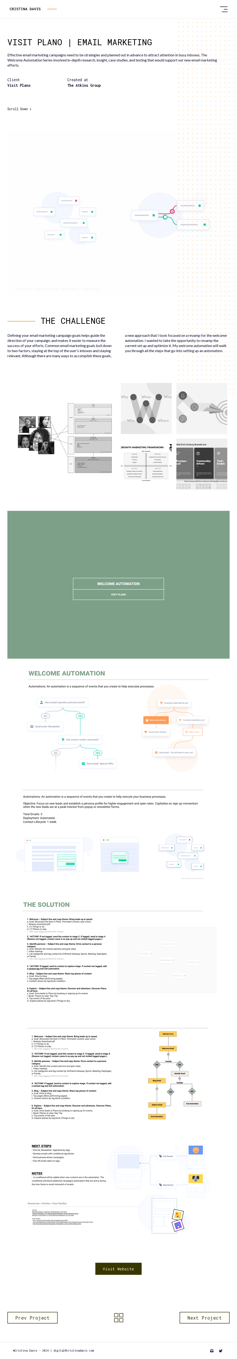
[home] (112, 9)
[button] (224, 9)
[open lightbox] (63, 436)
